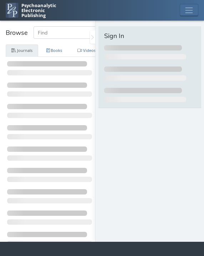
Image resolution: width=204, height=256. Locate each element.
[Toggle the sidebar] (92, 37)
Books (54, 50)
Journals (21, 50)
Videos (86, 50)
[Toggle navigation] (189, 10)
